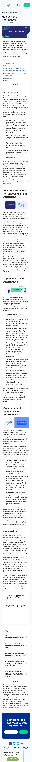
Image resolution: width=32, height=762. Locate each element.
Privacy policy (6, 747)
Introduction (9, 63)
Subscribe (23, 732)
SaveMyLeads (12, 685)
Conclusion (9, 78)
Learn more (10, 755)
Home (3, 11)
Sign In (19, 5)
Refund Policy (25, 747)
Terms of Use (16, 747)
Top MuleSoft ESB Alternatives (16, 71)
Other (16, 11)
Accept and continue (13, 759)
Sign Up (27, 5)
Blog (9, 11)
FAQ (6, 81)
